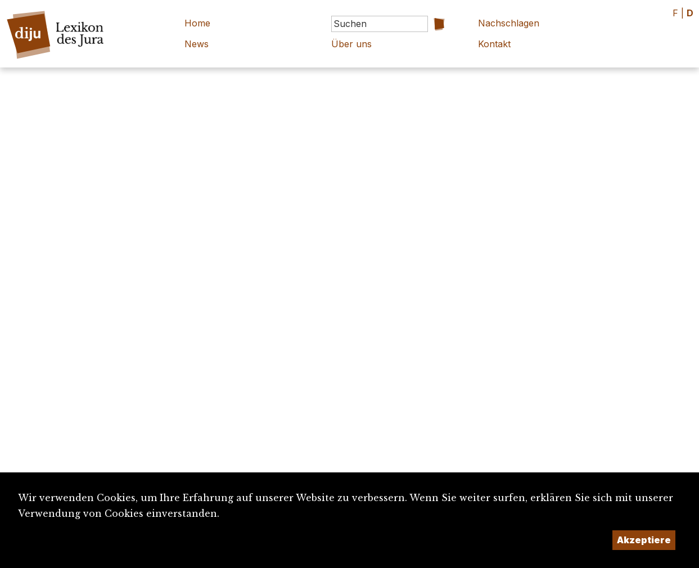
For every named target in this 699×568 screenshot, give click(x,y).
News (196, 43)
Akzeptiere (644, 540)
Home (197, 23)
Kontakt (494, 43)
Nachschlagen (508, 23)
